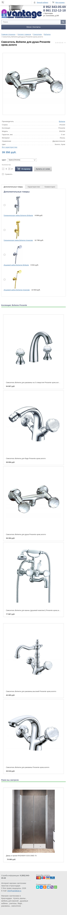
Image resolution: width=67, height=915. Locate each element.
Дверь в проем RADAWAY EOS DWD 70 (21, 855)
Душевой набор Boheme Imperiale (17, 289)
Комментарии (50, 186)
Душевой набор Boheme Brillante (16, 265)
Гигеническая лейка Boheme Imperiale (18, 240)
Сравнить (8, 174)
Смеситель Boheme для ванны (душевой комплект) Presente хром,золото (34, 610)
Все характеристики (9, 147)
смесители (16, 905)
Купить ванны (19, 898)
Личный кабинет (42, 2)
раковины (5, 905)
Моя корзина (59, 2)
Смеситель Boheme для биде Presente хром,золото (26, 458)
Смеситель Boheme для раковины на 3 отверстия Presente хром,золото (33, 382)
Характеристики (34, 186)
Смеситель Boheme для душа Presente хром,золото (26, 534)
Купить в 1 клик (43, 169)
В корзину (24, 168)
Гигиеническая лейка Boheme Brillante (18, 215)
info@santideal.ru (14, 890)
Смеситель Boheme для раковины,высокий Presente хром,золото (31, 691)
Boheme (62, 121)
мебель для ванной (10, 900)
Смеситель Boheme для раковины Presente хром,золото (27, 767)
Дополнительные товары (13, 186)
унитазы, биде (15, 903)
